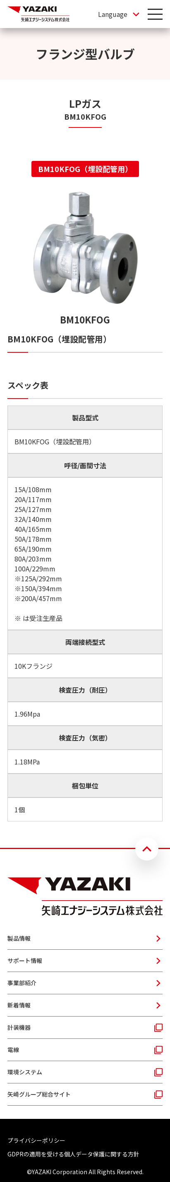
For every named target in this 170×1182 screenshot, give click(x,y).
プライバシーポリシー (36, 1140)
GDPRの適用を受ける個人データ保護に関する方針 (73, 1154)
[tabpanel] (85, 505)
